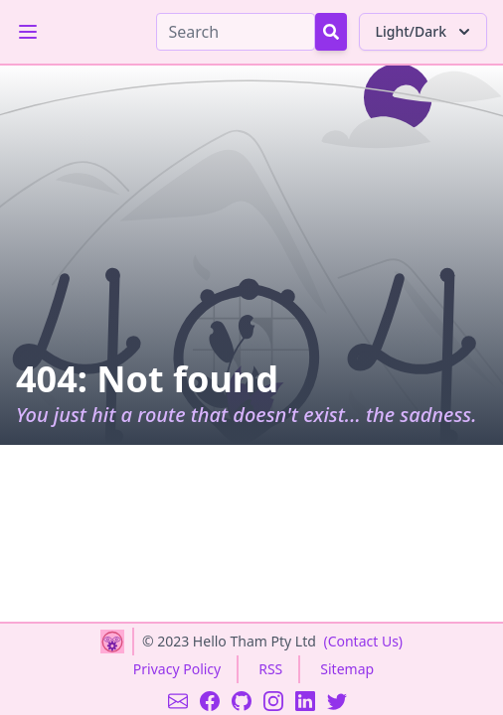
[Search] (235, 32)
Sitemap (347, 668)
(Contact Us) (363, 641)
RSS (270, 668)
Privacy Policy (177, 668)
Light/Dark (425, 32)
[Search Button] (331, 32)
